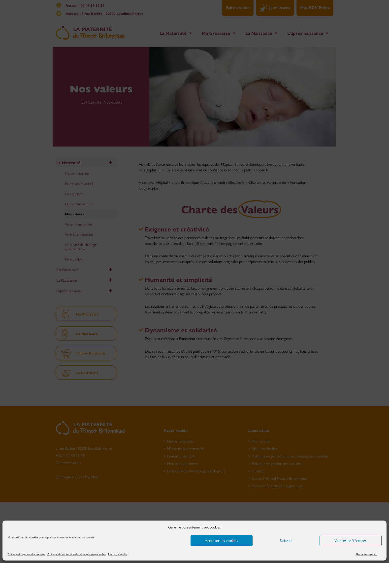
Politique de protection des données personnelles (76, 554)
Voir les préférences (350, 540)
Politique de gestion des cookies (26, 554)
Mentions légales (117, 554)
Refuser (286, 540)
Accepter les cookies (221, 540)
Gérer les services (366, 554)
